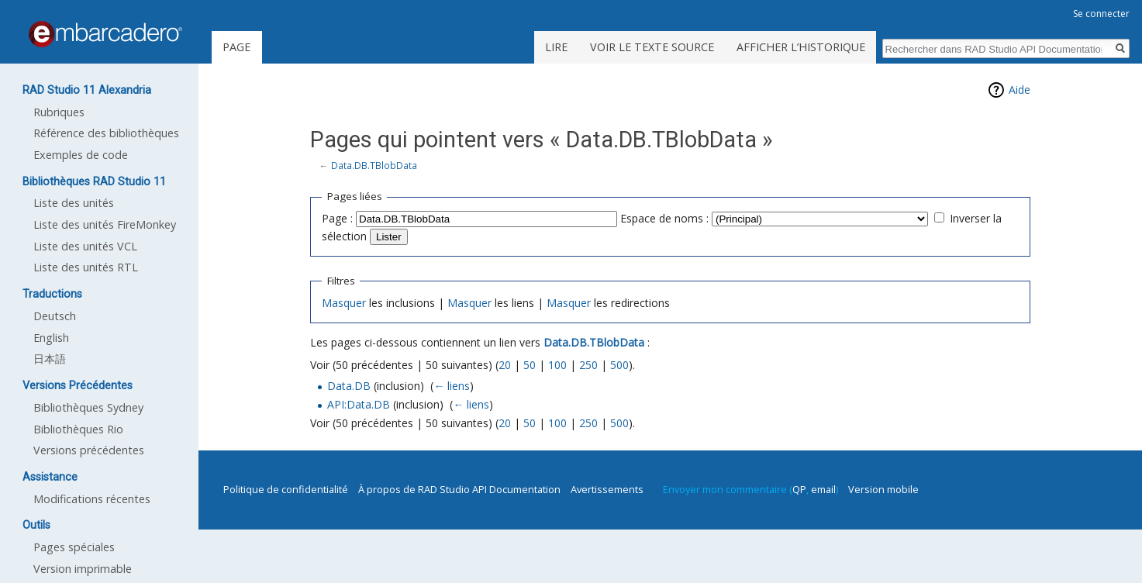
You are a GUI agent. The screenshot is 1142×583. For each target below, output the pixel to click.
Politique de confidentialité (285, 489)
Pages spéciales (74, 547)
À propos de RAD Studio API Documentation (459, 489)
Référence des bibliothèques (106, 133)
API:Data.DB (358, 404)
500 (619, 364)
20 (505, 364)
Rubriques (59, 112)
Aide (1019, 89)
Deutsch (54, 316)
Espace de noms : (664, 218)
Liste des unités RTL (85, 267)
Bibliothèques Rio (78, 429)
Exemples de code (80, 154)
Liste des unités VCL (85, 246)
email (823, 489)
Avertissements (607, 489)
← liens (451, 385)
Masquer (344, 302)
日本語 (49, 358)
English (51, 337)
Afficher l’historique (801, 47)
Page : (337, 218)
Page (236, 47)
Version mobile (883, 489)
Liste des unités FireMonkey (104, 224)
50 (529, 364)
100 (557, 364)
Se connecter (1101, 13)
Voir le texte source (652, 47)
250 (588, 364)
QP (799, 489)
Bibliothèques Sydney (88, 407)
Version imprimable (82, 568)
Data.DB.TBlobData (374, 165)
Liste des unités (73, 202)
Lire (556, 47)
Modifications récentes (91, 499)
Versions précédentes (88, 450)
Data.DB (349, 385)
